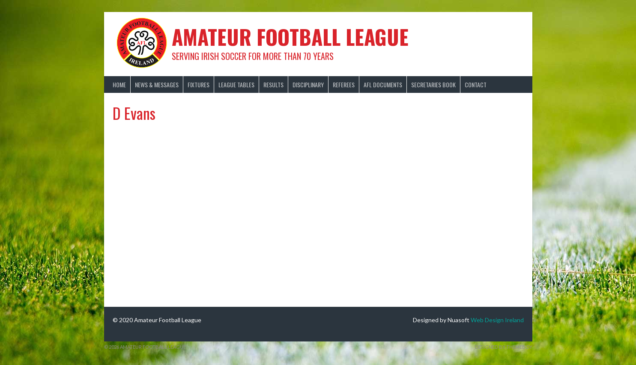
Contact (476, 84)
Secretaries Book (433, 84)
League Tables (236, 84)
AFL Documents (383, 84)
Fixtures (198, 84)
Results (273, 84)
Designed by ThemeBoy (503, 347)
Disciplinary (308, 84)
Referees (344, 84)
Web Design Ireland (497, 319)
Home (119, 84)
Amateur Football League (290, 36)
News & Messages (157, 84)
